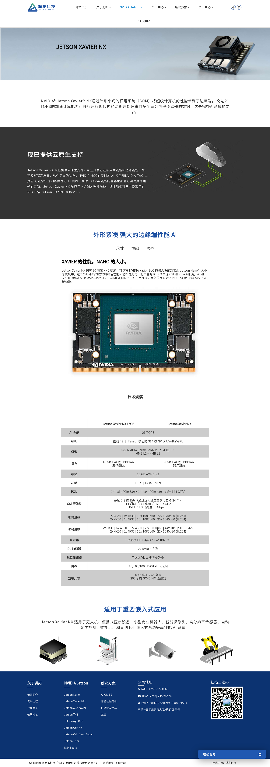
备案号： (93, 763)
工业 (103, 714)
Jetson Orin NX (73, 728)
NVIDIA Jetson (131, 7)
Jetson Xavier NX (74, 701)
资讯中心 (205, 7)
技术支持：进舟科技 (224, 763)
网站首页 (81, 7)
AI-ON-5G (106, 694)
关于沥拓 (103, 7)
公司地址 (32, 714)
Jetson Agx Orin (73, 721)
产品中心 (159, 7)
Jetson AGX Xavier (75, 708)
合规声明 (144, 21)
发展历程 (32, 701)
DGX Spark (70, 747)
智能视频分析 (109, 701)
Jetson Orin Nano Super (78, 734)
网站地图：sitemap (114, 763)
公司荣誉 (32, 708)
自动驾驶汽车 (109, 708)
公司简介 (32, 694)
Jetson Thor (71, 741)
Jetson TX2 (71, 714)
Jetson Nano (72, 694)
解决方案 (182, 7)
